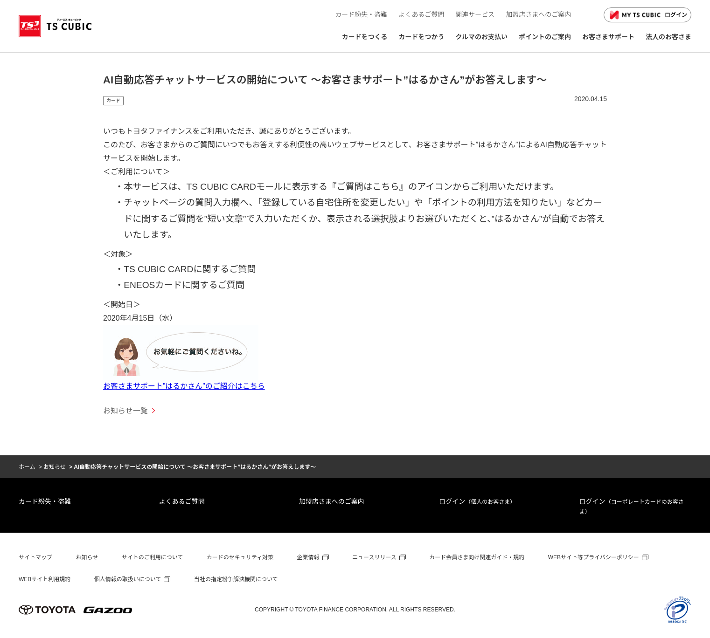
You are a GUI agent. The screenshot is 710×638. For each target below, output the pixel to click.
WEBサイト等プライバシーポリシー (593, 557)
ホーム (27, 467)
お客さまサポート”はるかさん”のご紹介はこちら (184, 386)
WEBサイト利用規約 (44, 579)
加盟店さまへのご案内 (331, 501)
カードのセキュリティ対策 (240, 557)
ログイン (647, 14)
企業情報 (308, 557)
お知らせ (54, 467)
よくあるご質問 (181, 501)
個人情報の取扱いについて (127, 579)
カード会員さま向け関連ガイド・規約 (476, 557)
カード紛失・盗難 (45, 501)
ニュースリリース (374, 557)
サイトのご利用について (152, 557)
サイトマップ (35, 557)
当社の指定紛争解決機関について (236, 579)
